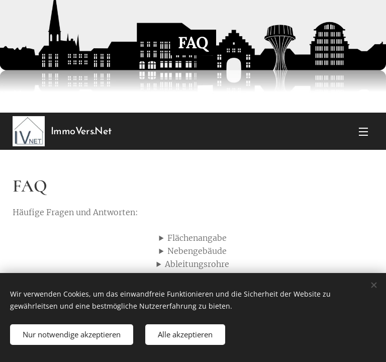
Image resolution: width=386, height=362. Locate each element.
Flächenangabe (197, 238)
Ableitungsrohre (197, 264)
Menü (363, 131)
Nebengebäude (197, 251)
